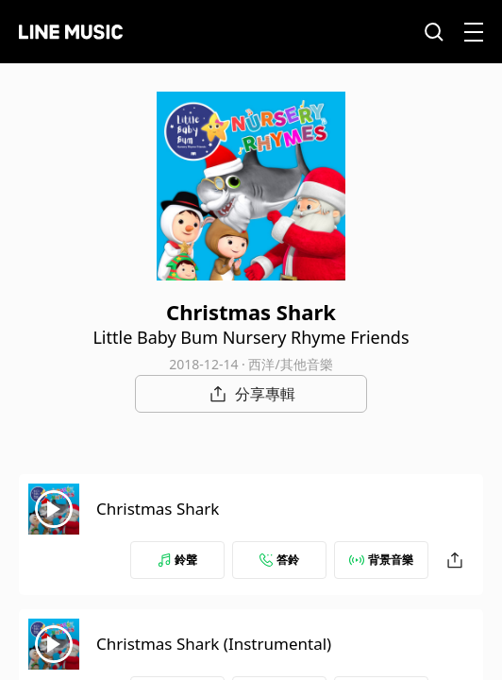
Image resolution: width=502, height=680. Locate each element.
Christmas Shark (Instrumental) (213, 643)
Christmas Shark (157, 508)
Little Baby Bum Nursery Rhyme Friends (250, 337)
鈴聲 (177, 560)
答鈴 (279, 560)
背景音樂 (381, 560)
